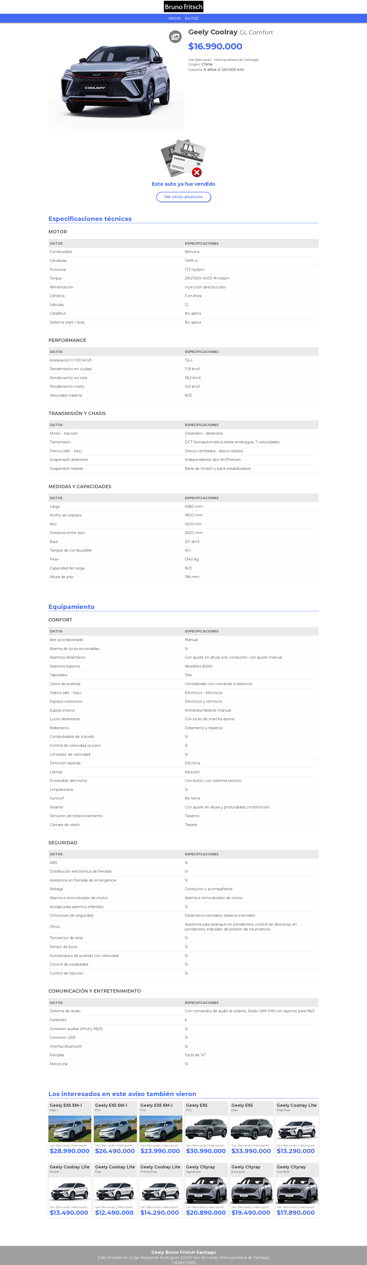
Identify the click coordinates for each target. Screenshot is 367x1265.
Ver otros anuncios (183, 196)
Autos (192, 18)
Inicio (174, 18)
